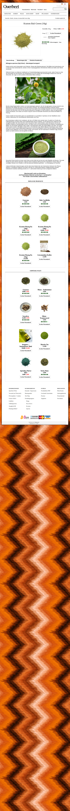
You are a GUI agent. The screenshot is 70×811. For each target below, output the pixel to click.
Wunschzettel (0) (26, 9)
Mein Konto (33, 9)
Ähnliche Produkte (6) (36, 60)
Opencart (37, 422)
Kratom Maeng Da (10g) (25, 227)
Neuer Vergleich (51, 37)
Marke (11, 18)
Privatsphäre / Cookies (15, 396)
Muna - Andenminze (44, 290)
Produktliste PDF (45, 391)
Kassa (45, 9)
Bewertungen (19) (22, 60)
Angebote (43, 398)
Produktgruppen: (29, 398)
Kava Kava (29, 403)
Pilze (22, 13)
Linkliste (11, 401)
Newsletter (60, 398)
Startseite (7, 18)
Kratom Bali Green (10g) (24, 18)
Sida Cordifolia (44, 200)
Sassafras (26, 316)
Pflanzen (45, 13)
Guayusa (26, 290)
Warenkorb (40, 9)
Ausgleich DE (12, 406)
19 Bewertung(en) (54, 42)
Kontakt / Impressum (30, 391)
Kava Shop (29, 13)
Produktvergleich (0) (60, 18)
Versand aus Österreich (15, 393)
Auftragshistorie (61, 393)
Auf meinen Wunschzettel (54, 36)
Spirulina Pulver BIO (25, 372)
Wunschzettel (60, 396)
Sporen (28, 408)
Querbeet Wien (13, 391)
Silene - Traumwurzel (44, 317)
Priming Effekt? (13, 408)
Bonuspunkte (28, 393)
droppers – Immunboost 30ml (26, 345)
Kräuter (8, 13)
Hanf (37, 13)
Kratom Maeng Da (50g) (44, 227)
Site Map (27, 396)
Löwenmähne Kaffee (44, 255)
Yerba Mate (45, 371)
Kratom (16, 18)
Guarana (26, 200)
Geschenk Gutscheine (46, 393)
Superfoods (55, 13)
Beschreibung (10, 60)
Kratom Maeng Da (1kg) (25, 256)
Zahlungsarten (13, 403)
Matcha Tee (45, 344)
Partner (43, 396)
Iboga (27, 401)
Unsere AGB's (12, 398)
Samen (15, 13)
